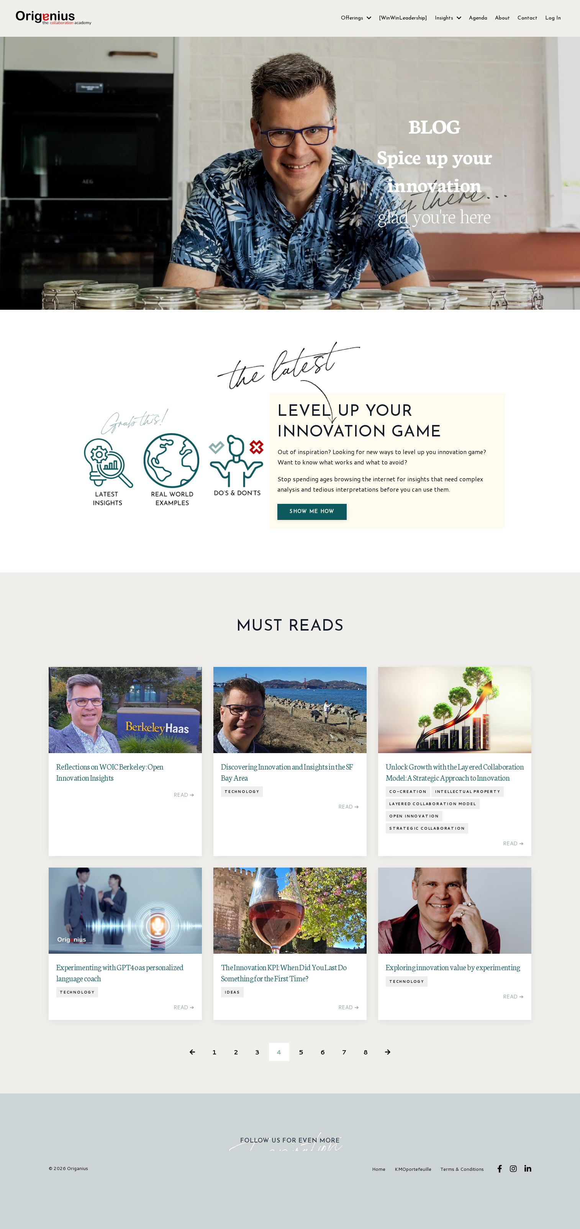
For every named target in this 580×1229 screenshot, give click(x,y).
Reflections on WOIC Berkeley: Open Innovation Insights (110, 814)
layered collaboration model (432, 845)
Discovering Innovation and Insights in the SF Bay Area (287, 814)
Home (379, 1211)
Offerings (356, 18)
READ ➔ (184, 836)
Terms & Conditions (462, 1211)
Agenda (478, 18)
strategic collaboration (427, 870)
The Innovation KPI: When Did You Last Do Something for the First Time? (284, 1014)
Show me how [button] (319, 542)
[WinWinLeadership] (403, 18)
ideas (232, 1034)
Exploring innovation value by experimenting (453, 1008)
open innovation (414, 858)
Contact (527, 18)
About (502, 18)
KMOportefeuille (413, 1211)
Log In (553, 18)
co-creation (408, 833)
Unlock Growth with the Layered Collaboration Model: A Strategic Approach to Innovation (455, 814)
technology (241, 833)
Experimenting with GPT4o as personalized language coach (120, 1014)
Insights (448, 18)
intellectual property (467, 833)
